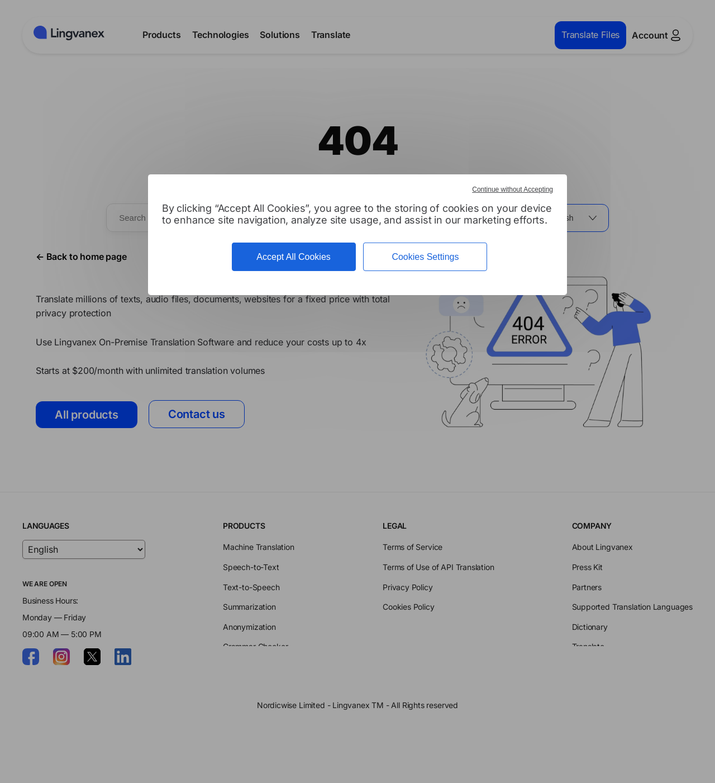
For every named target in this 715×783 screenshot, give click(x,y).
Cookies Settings (425, 257)
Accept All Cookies (293, 257)
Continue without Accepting (512, 189)
